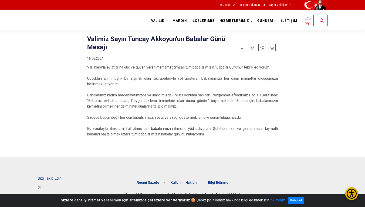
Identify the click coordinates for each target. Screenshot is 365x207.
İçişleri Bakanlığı (250, 5)
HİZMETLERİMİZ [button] (234, 21)
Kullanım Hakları (184, 183)
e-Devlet (225, 5)
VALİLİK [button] (157, 21)
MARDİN (179, 21)
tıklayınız (277, 200)
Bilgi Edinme (218, 183)
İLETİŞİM (289, 21)
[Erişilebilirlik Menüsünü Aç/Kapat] (351, 193)
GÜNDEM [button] (265, 21)
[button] (262, 47)
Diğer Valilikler (278, 5)
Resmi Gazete (148, 183)
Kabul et (296, 200)
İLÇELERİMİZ (203, 21)
